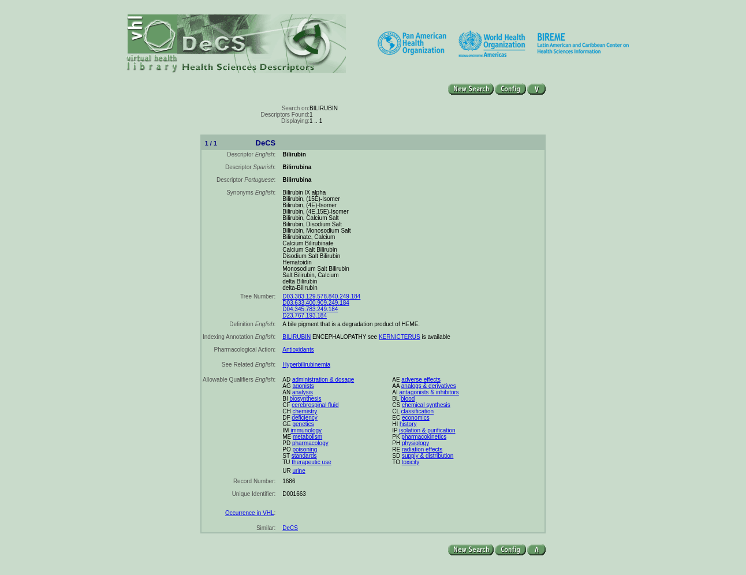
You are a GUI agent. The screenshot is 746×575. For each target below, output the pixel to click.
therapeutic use (311, 462)
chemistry (304, 411)
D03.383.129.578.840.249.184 (321, 296)
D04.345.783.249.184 (310, 309)
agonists (303, 386)
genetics (303, 424)
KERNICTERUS (399, 337)
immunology (306, 430)
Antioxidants (298, 349)
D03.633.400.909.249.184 (315, 303)
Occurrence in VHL (249, 513)
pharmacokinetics (423, 437)
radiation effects (422, 449)
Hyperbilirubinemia (306, 364)
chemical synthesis (426, 405)
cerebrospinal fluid (315, 405)
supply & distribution (428, 456)
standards (304, 456)
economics (416, 418)
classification (417, 411)
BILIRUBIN (296, 337)
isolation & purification (427, 430)
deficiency (304, 418)
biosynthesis (305, 398)
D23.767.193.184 (304, 315)
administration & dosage (323, 379)
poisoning (304, 449)
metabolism (307, 437)
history (408, 424)
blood (408, 398)
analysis (302, 392)
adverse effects (421, 379)
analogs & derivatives (428, 386)
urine (298, 471)
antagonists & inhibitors (428, 392)
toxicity (411, 462)
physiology (415, 443)
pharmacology (310, 443)
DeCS (290, 528)
